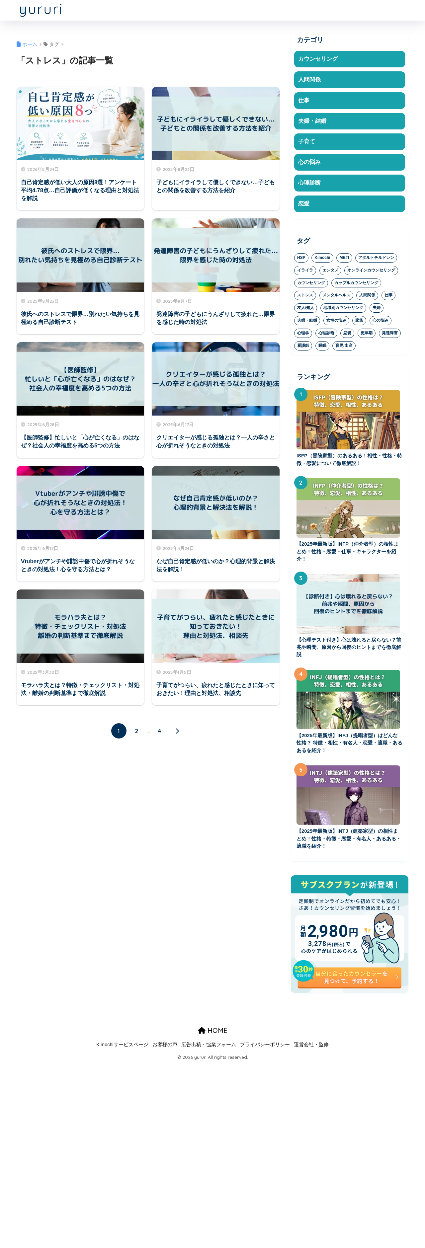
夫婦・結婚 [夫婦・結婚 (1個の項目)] (307, 321)
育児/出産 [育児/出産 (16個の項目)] (343, 347)
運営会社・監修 (311, 1047)
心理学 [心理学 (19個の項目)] (303, 334)
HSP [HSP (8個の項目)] (301, 258)
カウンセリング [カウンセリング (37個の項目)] (311, 283)
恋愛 (303, 204)
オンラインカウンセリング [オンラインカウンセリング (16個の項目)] (371, 271)
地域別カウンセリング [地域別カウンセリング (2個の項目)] (343, 309)
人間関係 (309, 80)
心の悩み (309, 163)
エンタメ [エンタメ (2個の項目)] (330, 271)
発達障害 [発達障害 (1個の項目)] (390, 334)
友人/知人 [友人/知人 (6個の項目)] (305, 309)
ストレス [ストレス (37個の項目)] (305, 296)
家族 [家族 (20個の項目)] (359, 321)
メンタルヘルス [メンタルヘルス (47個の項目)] (336, 296)
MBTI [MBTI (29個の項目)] (344, 258)
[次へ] (177, 731)
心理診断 (309, 184)
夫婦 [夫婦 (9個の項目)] (377, 309)
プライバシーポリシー (265, 1047)
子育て (306, 142)
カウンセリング (318, 59)
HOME (212, 1033)
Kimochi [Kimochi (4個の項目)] (322, 258)
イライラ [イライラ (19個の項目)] (305, 271)
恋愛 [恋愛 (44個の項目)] (347, 334)
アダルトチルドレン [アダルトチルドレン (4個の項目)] (376, 258)
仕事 (303, 100)
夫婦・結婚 (312, 121)
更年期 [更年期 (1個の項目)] (367, 334)
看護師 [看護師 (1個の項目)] (303, 347)
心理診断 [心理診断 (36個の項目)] (326, 334)
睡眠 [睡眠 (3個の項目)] (322, 347)
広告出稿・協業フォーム (208, 1047)
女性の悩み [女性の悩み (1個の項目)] (336, 321)
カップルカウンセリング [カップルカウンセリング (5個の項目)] (356, 283)
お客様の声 (164, 1047)
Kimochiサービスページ (122, 1047)
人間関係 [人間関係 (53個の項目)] (367, 296)
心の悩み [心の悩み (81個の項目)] (380, 321)
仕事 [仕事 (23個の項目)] (388, 296)
